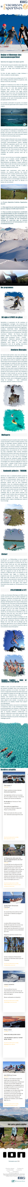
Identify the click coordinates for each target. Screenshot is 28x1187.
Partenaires (16, 1171)
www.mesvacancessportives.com (15, 814)
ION (18, 1161)
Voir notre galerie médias (14, 1124)
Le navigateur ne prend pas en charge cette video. (14, 278)
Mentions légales (10, 1168)
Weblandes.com (19, 1176)
